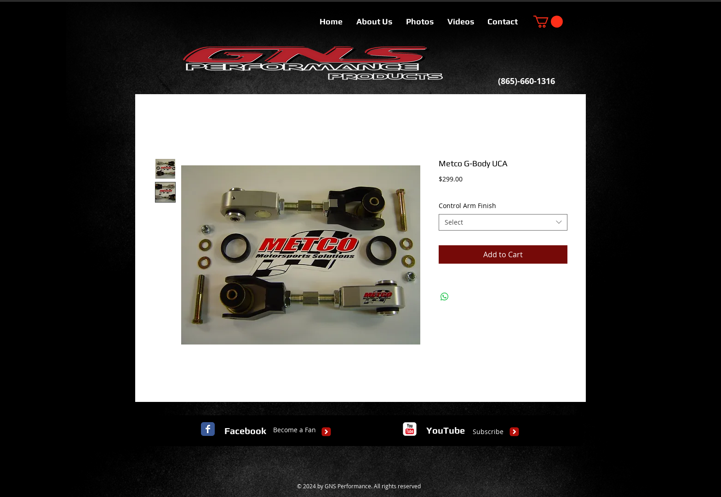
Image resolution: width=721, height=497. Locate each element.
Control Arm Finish (467, 205)
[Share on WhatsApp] (444, 296)
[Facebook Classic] (208, 429)
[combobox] (503, 222)
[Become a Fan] (294, 430)
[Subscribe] (488, 431)
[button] (548, 22)
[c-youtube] (410, 429)
